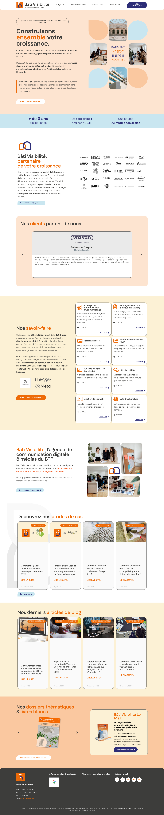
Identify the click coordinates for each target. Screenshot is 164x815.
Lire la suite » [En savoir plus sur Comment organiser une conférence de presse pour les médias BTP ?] (28, 580)
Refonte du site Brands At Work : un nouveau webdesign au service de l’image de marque (65, 570)
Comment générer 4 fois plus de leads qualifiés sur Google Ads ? (96, 570)
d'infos (83, 327)
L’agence (60, 4)
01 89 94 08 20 (27, 798)
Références (115, 4)
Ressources (97, 4)
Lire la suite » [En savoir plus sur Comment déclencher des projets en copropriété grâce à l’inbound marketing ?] (127, 580)
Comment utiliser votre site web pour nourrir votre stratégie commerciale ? (131, 665)
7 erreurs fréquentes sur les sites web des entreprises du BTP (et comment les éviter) (32, 669)
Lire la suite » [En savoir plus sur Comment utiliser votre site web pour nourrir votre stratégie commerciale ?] (127, 675)
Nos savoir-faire (78, 4)
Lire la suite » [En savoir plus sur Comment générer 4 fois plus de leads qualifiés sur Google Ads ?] (94, 580)
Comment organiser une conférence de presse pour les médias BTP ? (32, 570)
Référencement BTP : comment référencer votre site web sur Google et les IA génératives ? (97, 667)
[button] (23, 254)
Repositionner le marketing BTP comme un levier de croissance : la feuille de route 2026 (65, 667)
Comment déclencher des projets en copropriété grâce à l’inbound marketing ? (130, 570)
